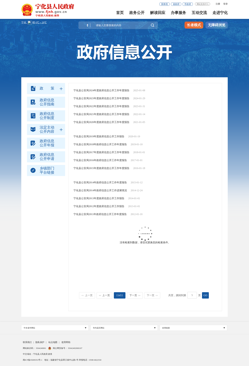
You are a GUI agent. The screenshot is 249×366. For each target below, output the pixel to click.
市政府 (187, 4)
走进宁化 (220, 13)
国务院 (164, 4)
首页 (120, 13)
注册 (218, 4)
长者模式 (194, 25)
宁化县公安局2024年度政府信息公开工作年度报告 (101, 90)
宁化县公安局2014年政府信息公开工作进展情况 (100, 190)
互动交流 (199, 13)
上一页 (87, 295)
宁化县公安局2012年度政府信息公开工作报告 (99, 206)
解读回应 (157, 13)
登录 (225, 4)
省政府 (176, 4)
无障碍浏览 (216, 25)
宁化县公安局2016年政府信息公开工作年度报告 (100, 160)
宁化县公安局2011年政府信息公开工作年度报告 (100, 214)
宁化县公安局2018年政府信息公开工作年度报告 (100, 144)
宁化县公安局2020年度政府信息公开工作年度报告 (101, 122)
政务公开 (137, 13)
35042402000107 (74, 348)
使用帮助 (65, 342)
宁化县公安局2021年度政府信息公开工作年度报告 (101, 114)
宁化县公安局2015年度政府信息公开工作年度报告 (101, 168)
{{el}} (119, 295)
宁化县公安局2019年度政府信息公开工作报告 (99, 136)
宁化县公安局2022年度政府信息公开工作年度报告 (101, 106)
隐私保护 (39, 342)
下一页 (135, 295)
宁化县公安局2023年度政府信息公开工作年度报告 (101, 98)
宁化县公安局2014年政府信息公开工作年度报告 (100, 182)
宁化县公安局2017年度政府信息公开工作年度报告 (101, 152)
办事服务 (178, 13)
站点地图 (52, 342)
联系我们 (27, 342)
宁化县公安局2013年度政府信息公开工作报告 (99, 198)
